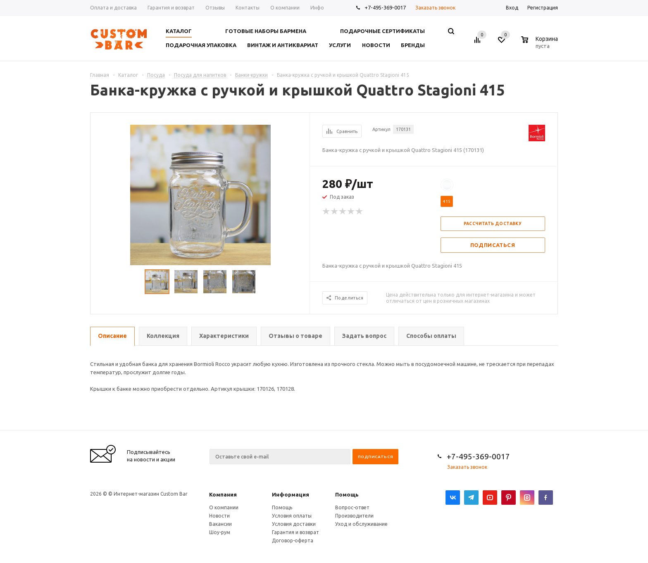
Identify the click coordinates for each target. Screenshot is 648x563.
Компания (223, 494)
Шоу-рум (219, 532)
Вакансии (220, 524)
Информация (290, 494)
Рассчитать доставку (493, 223)
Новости (219, 515)
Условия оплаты (292, 515)
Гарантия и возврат (295, 532)
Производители (354, 515)
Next (300, 282)
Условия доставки (294, 524)
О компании (223, 507)
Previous (101, 282)
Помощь (347, 494)
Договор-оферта (292, 540)
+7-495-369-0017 (385, 7)
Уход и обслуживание (361, 524)
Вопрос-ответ (352, 507)
